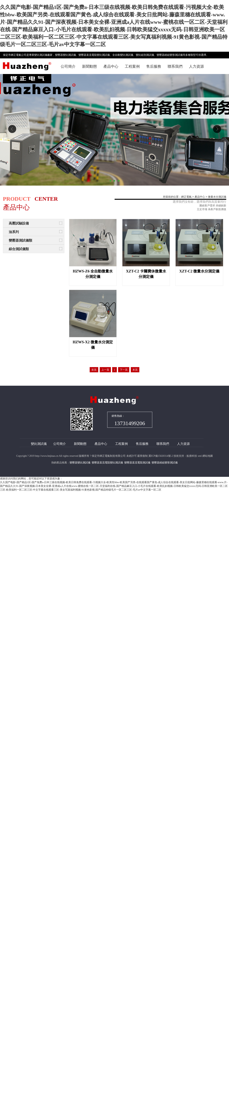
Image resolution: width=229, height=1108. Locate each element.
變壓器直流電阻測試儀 (137, 462)
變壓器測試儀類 (20, 240)
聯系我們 (175, 66)
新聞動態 (89, 66)
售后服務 (153, 66)
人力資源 (196, 66)
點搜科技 (192, 456)
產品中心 (110, 66)
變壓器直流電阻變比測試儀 (107, 462)
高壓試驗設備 (19, 223)
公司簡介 (68, 66)
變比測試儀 (39, 444)
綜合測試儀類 (19, 249)
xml (200, 456)
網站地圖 (207, 456)
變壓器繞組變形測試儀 (165, 462)
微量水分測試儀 (217, 196)
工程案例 (132, 66)
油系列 (14, 232)
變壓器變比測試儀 (80, 462)
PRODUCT (17, 199)
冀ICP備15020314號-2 (160, 456)
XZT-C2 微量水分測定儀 (199, 271)
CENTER (46, 199)
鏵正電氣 (186, 196)
